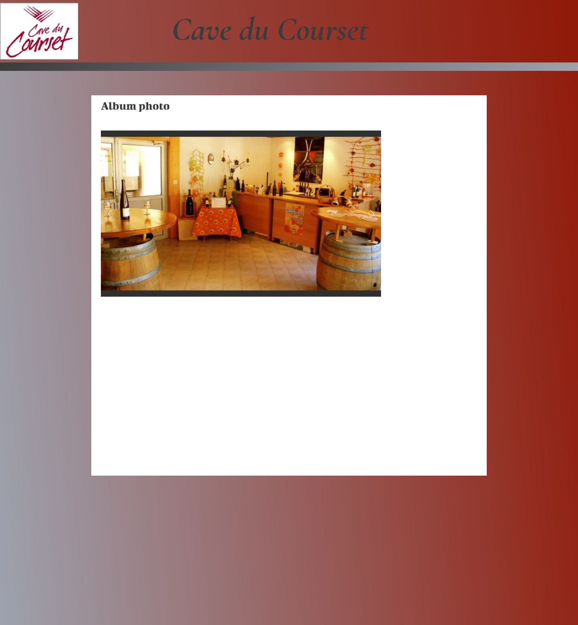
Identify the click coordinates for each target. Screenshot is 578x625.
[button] (109, 213)
